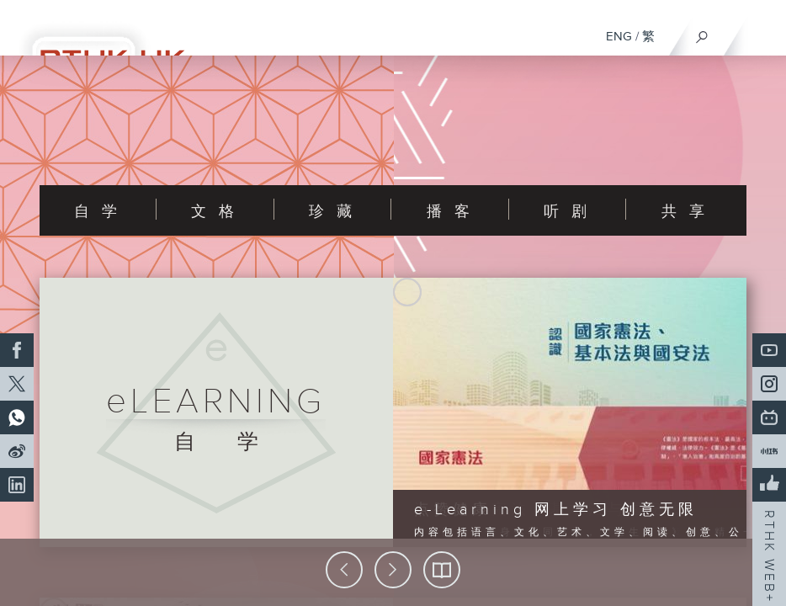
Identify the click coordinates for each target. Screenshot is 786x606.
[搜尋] (702, 33)
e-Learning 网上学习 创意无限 (556, 509)
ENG (619, 36)
